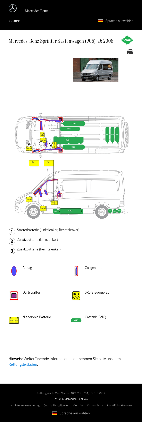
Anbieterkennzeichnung (25, 405)
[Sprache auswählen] (115, 21)
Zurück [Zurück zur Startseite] (15, 21)
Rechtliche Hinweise (119, 405)
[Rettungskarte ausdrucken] (130, 52)
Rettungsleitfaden (23, 364)
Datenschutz (95, 405)
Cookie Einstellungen (56, 405)
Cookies (78, 405)
